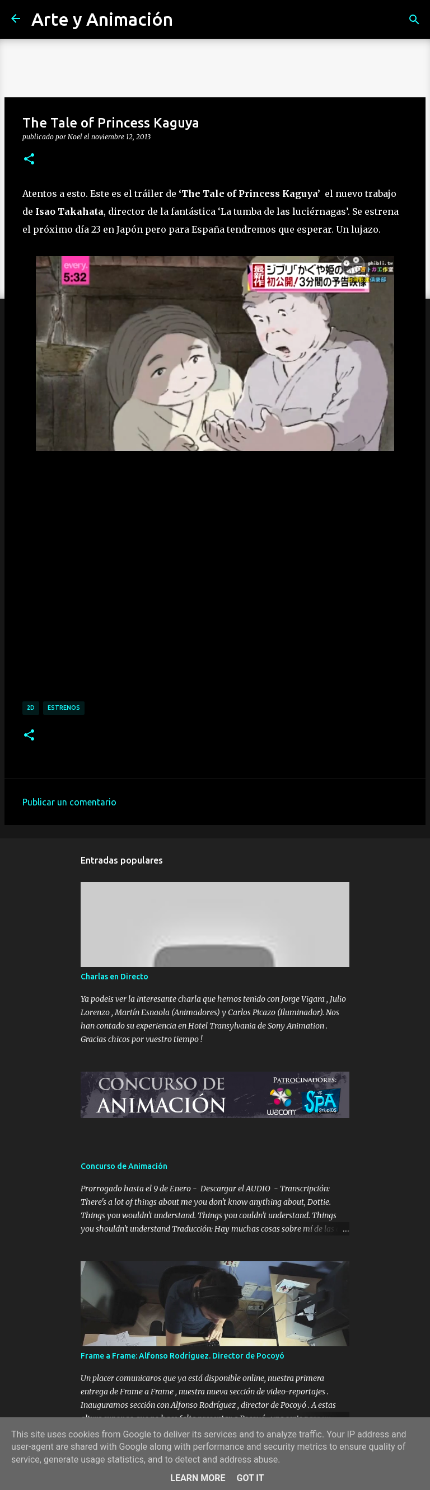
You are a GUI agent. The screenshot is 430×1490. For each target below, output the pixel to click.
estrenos (64, 707)
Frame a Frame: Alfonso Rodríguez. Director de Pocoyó (182, 1355)
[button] (29, 159)
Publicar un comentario (69, 802)
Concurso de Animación (124, 1166)
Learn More (197, 1478)
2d (31, 707)
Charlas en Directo (114, 976)
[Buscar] (414, 19)
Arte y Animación (102, 19)
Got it (250, 1478)
